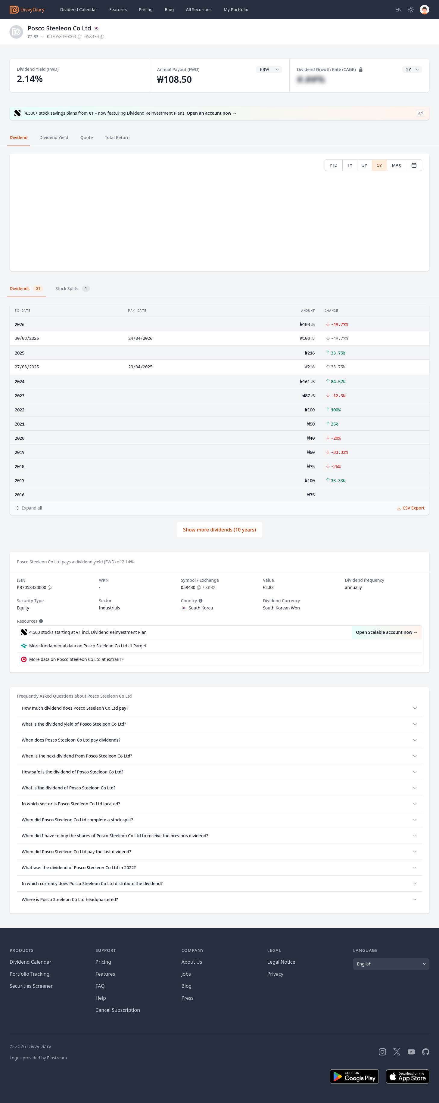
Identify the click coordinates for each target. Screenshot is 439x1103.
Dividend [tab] (18, 137)
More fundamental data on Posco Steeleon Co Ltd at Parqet (87, 646)
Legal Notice (281, 962)
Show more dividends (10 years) (219, 529)
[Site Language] (398, 9)
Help (100, 998)
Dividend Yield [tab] (53, 137)
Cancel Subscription (117, 1010)
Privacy (275, 974)
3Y (364, 165)
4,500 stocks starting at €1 (88, 632)
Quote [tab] (86, 137)
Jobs (186, 974)
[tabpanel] (219, 212)
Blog (186, 986)
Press (187, 998)
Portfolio (236, 10)
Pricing (146, 9)
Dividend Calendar (78, 9)
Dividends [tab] (26, 289)
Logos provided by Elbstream (38, 1058)
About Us (191, 962)
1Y (349, 165)
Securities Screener (31, 986)
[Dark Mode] (410, 9)
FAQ (99, 986)
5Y (379, 165)
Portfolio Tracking (29, 974)
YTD (334, 165)
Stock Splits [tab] (72, 289)
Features (118, 9)
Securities (198, 10)
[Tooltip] (200, 600)
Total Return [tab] (117, 137)
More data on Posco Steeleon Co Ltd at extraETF (76, 659)
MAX (396, 165)
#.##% (311, 79)
